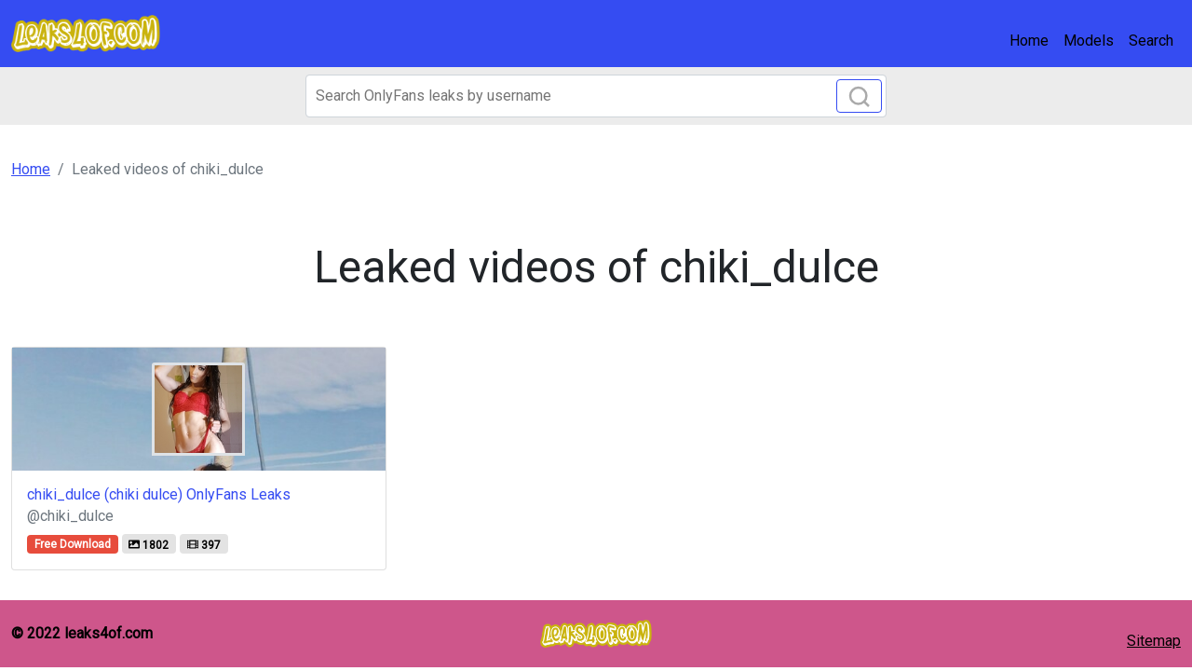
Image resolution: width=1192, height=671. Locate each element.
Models (1088, 40)
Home (1029, 40)
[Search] (596, 96)
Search (1151, 40)
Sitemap (1154, 641)
